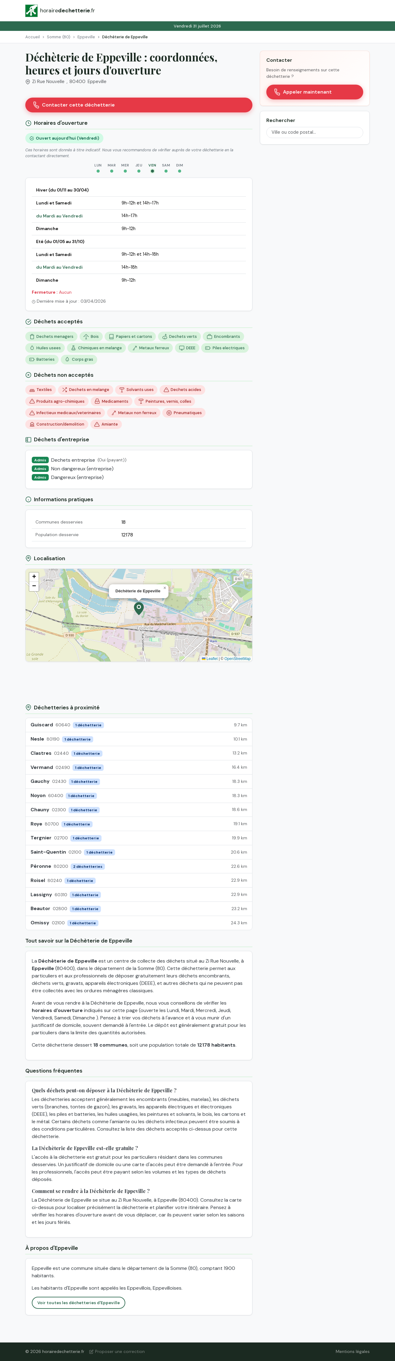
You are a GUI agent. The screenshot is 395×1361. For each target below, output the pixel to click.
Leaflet (210, 659)
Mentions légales (353, 1351)
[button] (139, 608)
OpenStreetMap (237, 659)
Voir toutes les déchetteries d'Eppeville (78, 1302)
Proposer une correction (117, 1351)
